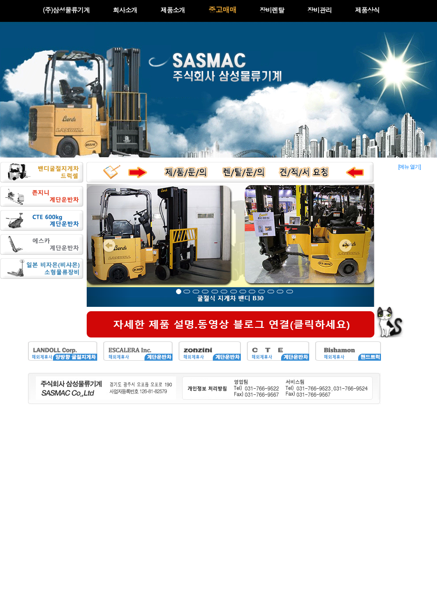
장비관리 (319, 9)
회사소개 (125, 9)
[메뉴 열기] (409, 167)
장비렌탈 (272, 9)
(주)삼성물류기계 (65, 9)
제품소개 (173, 9)
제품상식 (367, 9)
